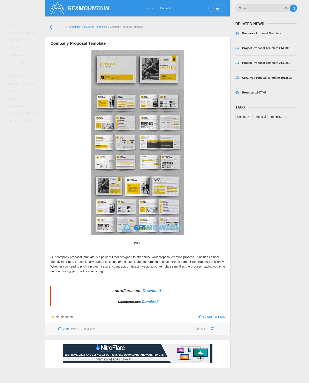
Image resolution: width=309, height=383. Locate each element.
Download (152, 290)
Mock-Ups (17, 61)
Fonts (12, 26)
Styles (15, 78)
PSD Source (19, 70)
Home (150, 8)
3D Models (16, 105)
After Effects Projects (22, 35)
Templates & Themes (22, 132)
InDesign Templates (21, 96)
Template (276, 116)
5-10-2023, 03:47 (87, 329)
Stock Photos (17, 123)
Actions (16, 52)
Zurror (66, 329)
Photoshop (16, 43)
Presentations (18, 87)
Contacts (165, 8)
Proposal (260, 116)
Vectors (14, 114)
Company (243, 116)
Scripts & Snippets (20, 141)
